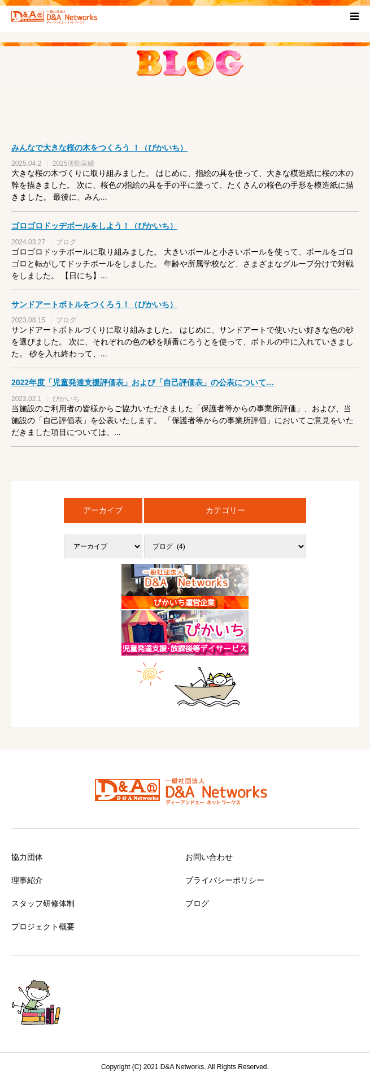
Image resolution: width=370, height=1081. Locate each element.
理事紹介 (27, 880)
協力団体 (27, 857)
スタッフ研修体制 (43, 903)
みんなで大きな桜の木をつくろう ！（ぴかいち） (99, 147)
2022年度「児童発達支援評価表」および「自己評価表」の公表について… (142, 382)
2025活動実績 (74, 163)
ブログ (66, 242)
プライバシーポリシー (224, 880)
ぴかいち (66, 399)
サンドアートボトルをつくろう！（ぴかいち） (94, 304)
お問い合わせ (209, 857)
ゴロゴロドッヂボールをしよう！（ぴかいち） (94, 225)
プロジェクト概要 (43, 926)
